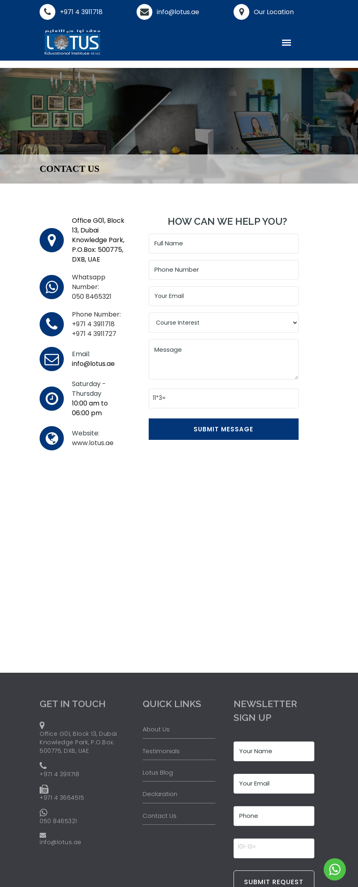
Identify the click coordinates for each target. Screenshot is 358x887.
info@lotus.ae (178, 12)
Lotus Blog (158, 772)
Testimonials (161, 751)
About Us (156, 729)
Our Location (274, 12)
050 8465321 (92, 286)
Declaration (160, 794)
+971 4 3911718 (81, 12)
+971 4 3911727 (94, 333)
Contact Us (160, 815)
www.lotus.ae (93, 443)
